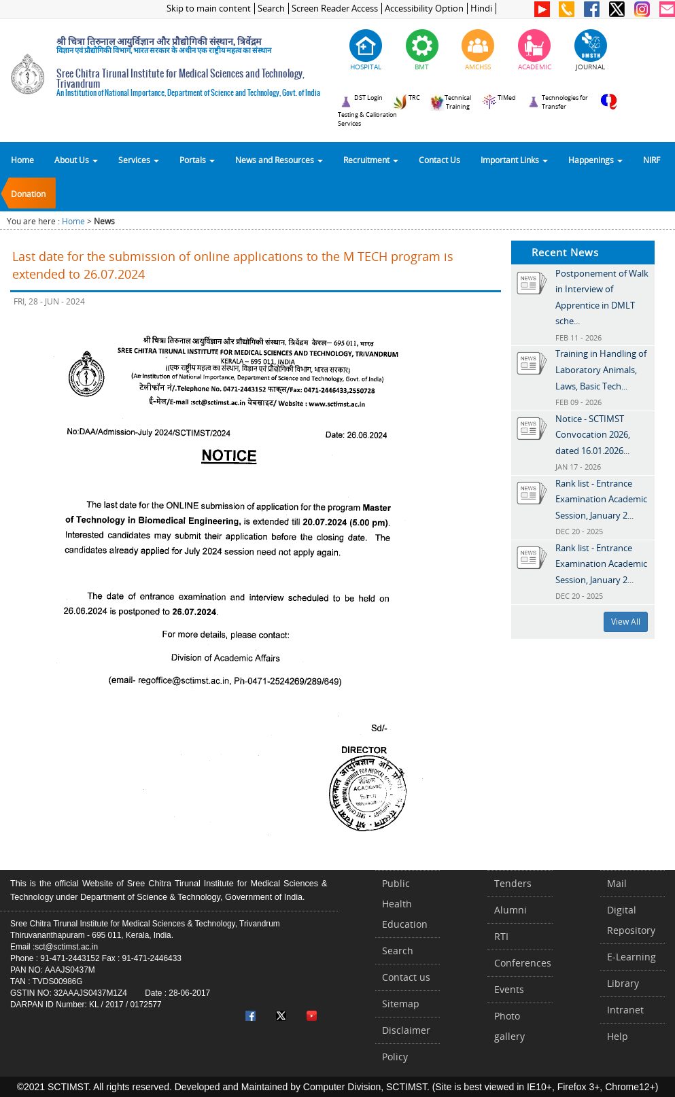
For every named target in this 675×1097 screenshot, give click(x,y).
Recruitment (370, 159)
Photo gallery (509, 1026)
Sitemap (400, 1003)
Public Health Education (405, 903)
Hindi (481, 8)
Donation (28, 193)
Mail (617, 883)
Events (509, 989)
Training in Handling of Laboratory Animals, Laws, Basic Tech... (600, 369)
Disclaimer (406, 1030)
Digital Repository (631, 920)
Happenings (595, 159)
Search (271, 8)
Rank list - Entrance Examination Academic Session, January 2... (601, 499)
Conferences (522, 962)
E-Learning (631, 956)
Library (623, 983)
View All (625, 621)
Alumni (510, 909)
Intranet (625, 1009)
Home (22, 159)
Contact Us (439, 159)
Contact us (406, 977)
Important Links (514, 159)
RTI (501, 936)
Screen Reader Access (335, 8)
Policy (395, 1056)
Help (617, 1036)
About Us (76, 159)
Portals (197, 159)
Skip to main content (209, 8)
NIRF (651, 159)
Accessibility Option (424, 8)
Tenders (513, 883)
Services (138, 159)
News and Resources (279, 159)
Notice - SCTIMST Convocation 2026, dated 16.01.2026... (592, 435)
